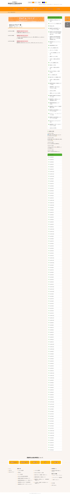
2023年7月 (52, 241)
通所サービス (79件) (54, 56)
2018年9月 (52, 380)
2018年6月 (52, 387)
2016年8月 (52, 440)
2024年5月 (52, 217)
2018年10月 (52, 377)
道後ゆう (19, 472)
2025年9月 (52, 178)
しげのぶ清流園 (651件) (54, 47)
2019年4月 (52, 363)
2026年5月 (52, 159)
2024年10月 (52, 205)
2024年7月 (52, 212)
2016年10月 (52, 435)
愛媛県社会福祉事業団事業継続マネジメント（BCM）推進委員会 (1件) (55, 33)
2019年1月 (52, 370)
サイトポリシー (50, 4)
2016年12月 (52, 430)
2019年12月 (52, 344)
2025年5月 (52, 188)
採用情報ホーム (54, 468)
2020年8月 (52, 325)
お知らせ (10, 470)
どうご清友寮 (20, 474)
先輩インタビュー (56, 479)
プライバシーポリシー (42, 4)
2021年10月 (52, 291)
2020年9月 (52, 322)
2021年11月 (52, 289)
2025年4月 (52, 190)
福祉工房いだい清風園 (38, 474)
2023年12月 (52, 229)
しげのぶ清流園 (20, 470)
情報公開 (56, 462)
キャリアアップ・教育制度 (57, 477)
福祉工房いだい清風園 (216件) (55, 77)
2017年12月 (52, 401)
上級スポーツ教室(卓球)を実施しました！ (54, 151)
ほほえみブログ (13, 12)
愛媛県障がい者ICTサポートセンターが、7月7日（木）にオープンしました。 (30, 42)
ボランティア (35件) (54, 50)
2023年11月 (52, 231)
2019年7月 (52, 356)
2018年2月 (52, 397)
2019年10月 (52, 349)
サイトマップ (56, 4)
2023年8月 (52, 238)
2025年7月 (52, 183)
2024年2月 (52, 224)
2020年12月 (52, 315)
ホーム (9, 12)
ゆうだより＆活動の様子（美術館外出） (53, 143)
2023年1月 (52, 255)
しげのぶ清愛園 (37, 470)
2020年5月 (52, 332)
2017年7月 (52, 413)
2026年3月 (52, 164)
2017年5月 (52, 418)
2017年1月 (52, 428)
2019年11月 (52, 346)
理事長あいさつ (14, 462)
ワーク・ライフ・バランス (57, 475)
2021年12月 (52, 286)
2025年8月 (52, 181)
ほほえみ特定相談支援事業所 (23, 476)
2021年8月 (52, 296)
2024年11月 (52, 202)
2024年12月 (52, 200)
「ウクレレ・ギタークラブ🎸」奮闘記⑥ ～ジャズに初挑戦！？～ (55, 147)
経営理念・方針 (24, 462)
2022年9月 (52, 265)
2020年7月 (52, 327)
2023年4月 (52, 248)
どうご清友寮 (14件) (53, 74)
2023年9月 (52, 236)
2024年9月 (52, 207)
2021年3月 (52, 308)
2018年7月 (52, 385)
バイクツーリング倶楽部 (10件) (55, 23)
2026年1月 (52, 169)
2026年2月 (52, 166)
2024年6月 (52, 214)
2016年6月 (52, 445)
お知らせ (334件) (53, 128)
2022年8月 (52, 267)
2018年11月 (52, 375)
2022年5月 (52, 274)
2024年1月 (52, 226)
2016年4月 (52, 449)
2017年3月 (52, 423)
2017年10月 (52, 406)
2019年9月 (52, 351)
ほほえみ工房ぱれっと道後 (39, 472)
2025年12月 (52, 171)
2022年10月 (52, 262)
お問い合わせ (54, 485)
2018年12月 (52, 373)
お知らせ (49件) (53, 90)
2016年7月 (52, 442)
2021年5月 (52, 303)
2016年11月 (52, 433)
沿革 (45, 462)
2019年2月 (52, 368)
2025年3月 (52, 193)
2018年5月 (52, 389)
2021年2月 (52, 310)
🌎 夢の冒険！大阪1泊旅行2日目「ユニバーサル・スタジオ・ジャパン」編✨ (54, 135)
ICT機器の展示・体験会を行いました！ (23, 32)
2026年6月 (52, 157)
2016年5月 (52, 447)
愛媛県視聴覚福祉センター (22, 480)
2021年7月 (52, 298)
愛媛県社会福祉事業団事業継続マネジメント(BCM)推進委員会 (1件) (55, 38)
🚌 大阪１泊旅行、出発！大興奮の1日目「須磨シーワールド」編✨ (55, 140)
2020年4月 (52, 334)
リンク (61, 4)
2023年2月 (52, 253)
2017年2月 (52, 425)
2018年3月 (52, 394)
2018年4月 (52, 392)
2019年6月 (52, 358)
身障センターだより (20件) (55, 93)
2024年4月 (52, 219)
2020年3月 (52, 337)
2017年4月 (52, 421)
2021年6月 (52, 301)
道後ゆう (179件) (53, 65)
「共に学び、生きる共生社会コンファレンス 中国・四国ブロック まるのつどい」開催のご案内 (30, 38)
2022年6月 (52, 272)
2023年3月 (52, 250)
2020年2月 (52, 339)
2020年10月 (52, 320)
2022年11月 (52, 260)
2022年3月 (52, 279)
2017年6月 (52, 416)
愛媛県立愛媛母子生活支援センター (24, 478)
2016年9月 (52, 437)
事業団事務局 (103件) (53, 45)
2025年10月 (52, 176)
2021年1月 (52, 313)
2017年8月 (52, 411)
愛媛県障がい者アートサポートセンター (25, 484)
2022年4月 (52, 277)
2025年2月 (52, 195)
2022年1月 (52, 284)
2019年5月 (52, 361)
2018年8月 (52, 382)
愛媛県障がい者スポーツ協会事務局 (24, 482)
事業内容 (35, 462)
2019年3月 (52, 365)
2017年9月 (52, 409)
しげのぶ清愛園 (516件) (54, 62)
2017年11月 (52, 404)
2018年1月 (52, 399)
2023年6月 (52, 243)
